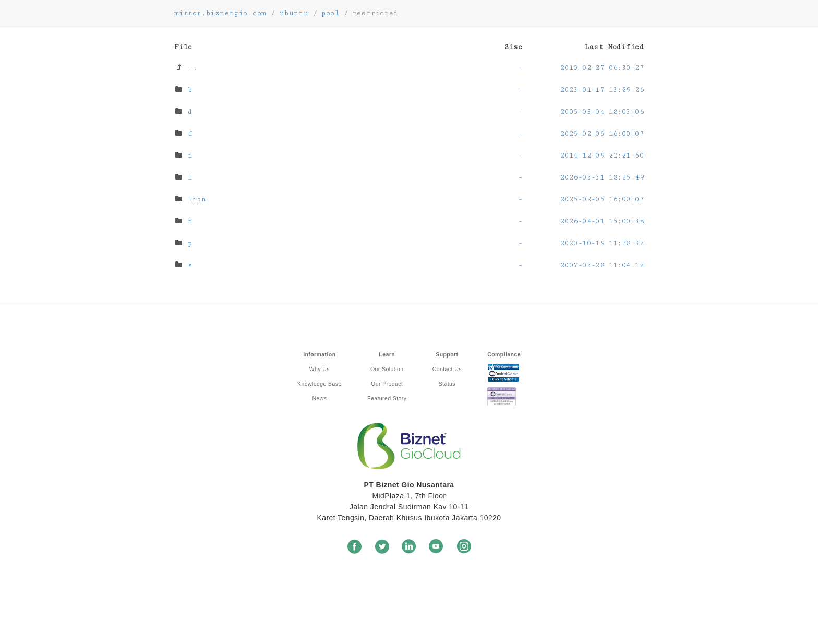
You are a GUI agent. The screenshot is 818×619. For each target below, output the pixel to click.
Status (447, 383)
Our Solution (386, 369)
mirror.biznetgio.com (220, 13)
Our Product (387, 383)
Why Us (319, 369)
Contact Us (447, 369)
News (319, 398)
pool (330, 13)
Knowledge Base (319, 383)
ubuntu (294, 13)
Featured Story (386, 398)
